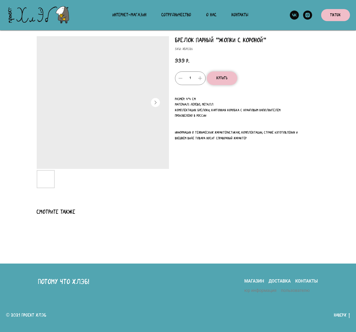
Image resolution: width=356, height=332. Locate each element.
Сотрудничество (176, 15)
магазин (254, 281)
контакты (306, 281)
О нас (211, 15)
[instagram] (307, 15)
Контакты (240, 15)
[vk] (294, 15)
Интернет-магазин (129, 15)
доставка (279, 281)
